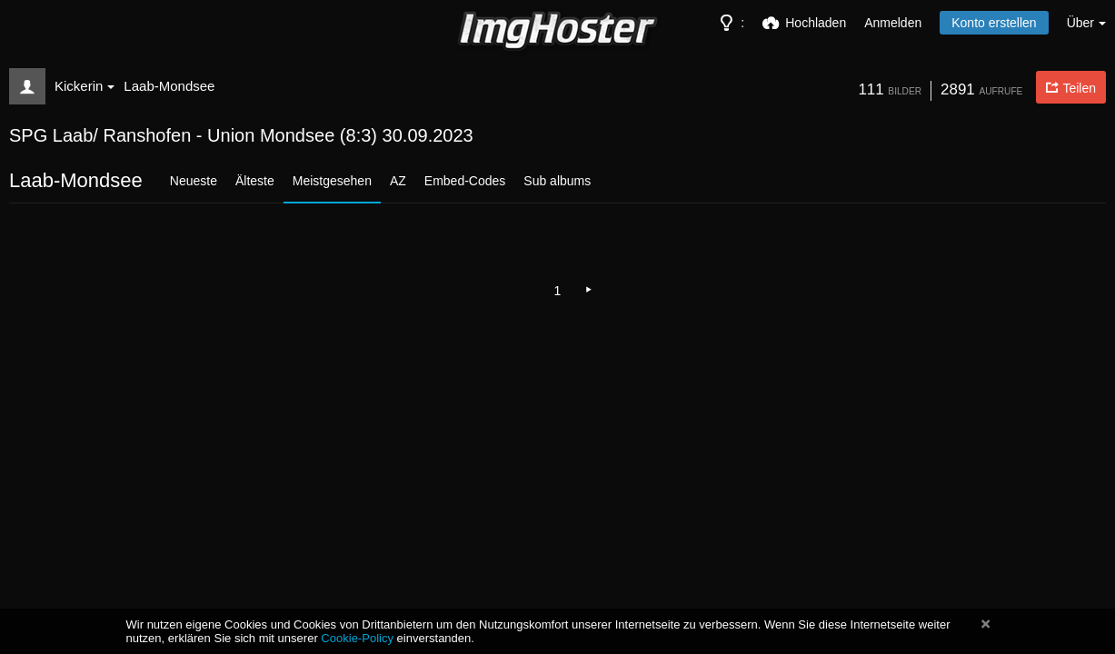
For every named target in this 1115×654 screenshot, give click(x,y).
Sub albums (557, 180)
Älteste (254, 180)
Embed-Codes (465, 180)
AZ (398, 180)
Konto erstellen (993, 22)
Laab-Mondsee (169, 86)
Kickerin (84, 86)
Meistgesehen (332, 180)
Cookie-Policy (357, 638)
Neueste (193, 180)
